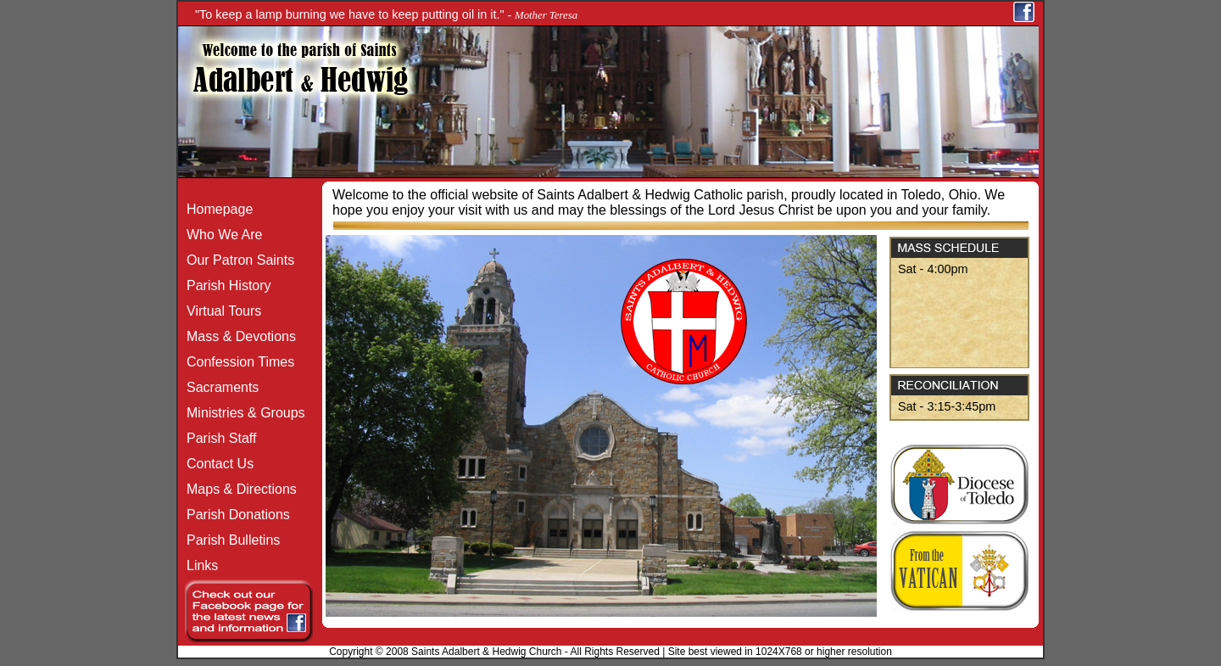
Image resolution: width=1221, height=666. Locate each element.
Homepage (215, 209)
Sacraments (218, 387)
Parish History (224, 285)
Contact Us (216, 463)
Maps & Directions (237, 489)
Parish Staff (217, 438)
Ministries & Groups (241, 413)
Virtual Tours (219, 311)
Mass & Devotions (237, 336)
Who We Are (220, 234)
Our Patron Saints (236, 260)
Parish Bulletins (229, 540)
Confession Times (236, 362)
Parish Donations (234, 514)
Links (198, 565)
